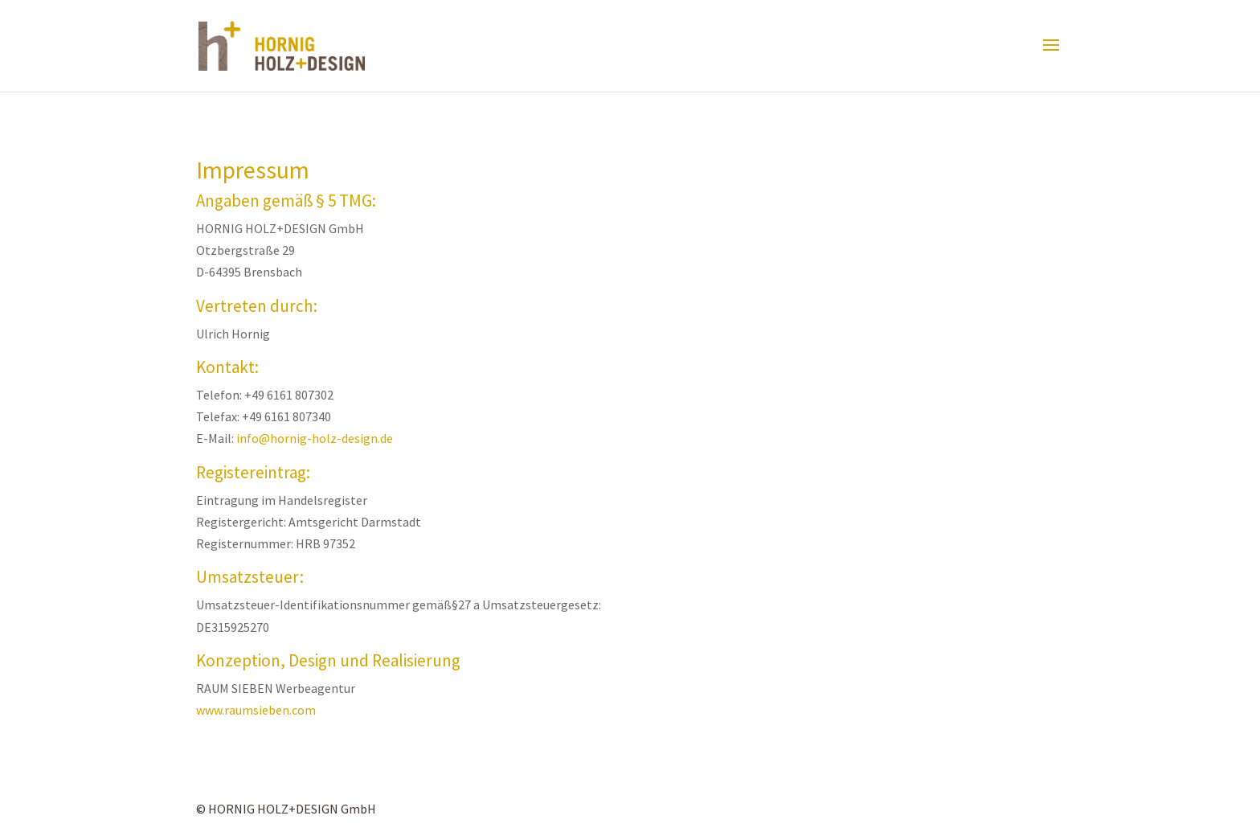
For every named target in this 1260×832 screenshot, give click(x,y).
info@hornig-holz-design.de (314, 438)
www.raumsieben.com (256, 710)
